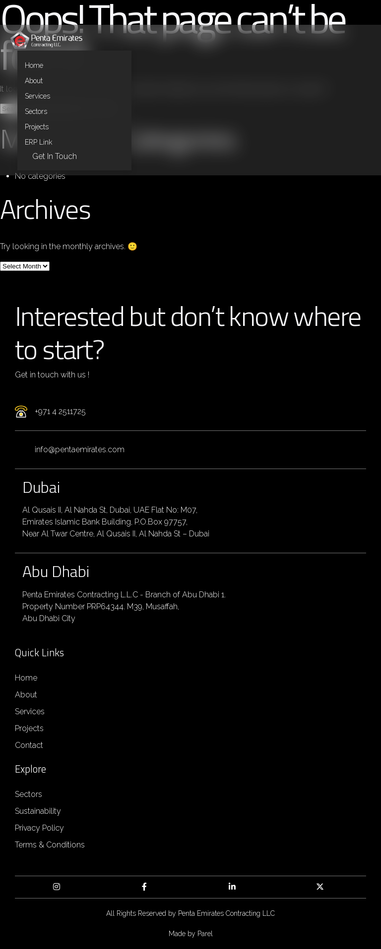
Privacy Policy (39, 828)
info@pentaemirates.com (80, 449)
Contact (29, 745)
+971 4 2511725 (60, 411)
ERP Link (38, 142)
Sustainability (38, 811)
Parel (205, 934)
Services (37, 96)
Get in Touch (54, 156)
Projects (37, 127)
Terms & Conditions (50, 844)
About (34, 81)
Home (34, 65)
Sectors (36, 111)
